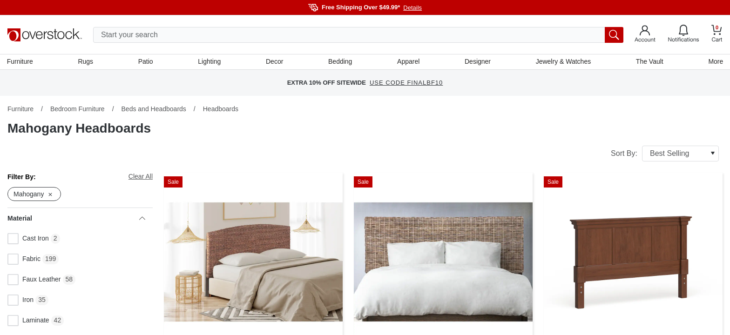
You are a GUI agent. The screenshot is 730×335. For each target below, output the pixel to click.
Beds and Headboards (154, 109)
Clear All (140, 177)
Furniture (20, 62)
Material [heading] (76, 219)
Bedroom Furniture (77, 109)
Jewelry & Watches (563, 62)
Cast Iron (28, 239)
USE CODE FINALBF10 (406, 83)
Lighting (209, 62)
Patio (146, 62)
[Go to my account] (645, 35)
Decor (274, 62)
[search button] (614, 35)
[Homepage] (44, 34)
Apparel (408, 62)
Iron (20, 301)
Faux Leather (34, 280)
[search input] (358, 35)
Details (412, 7)
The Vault (649, 62)
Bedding (340, 62)
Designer (477, 62)
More (715, 62)
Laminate (28, 321)
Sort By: (665, 154)
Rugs (86, 62)
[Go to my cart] (717, 35)
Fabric (24, 260)
